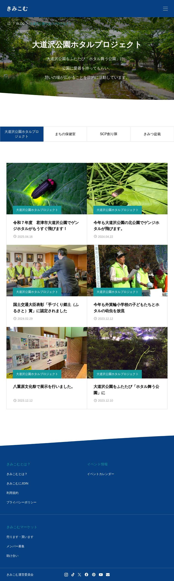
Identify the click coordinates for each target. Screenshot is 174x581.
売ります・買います (19, 537)
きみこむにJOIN (17, 483)
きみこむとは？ (16, 474)
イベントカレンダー (100, 474)
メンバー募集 (15, 546)
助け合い (12, 555)
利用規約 (12, 493)
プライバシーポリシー (21, 502)
